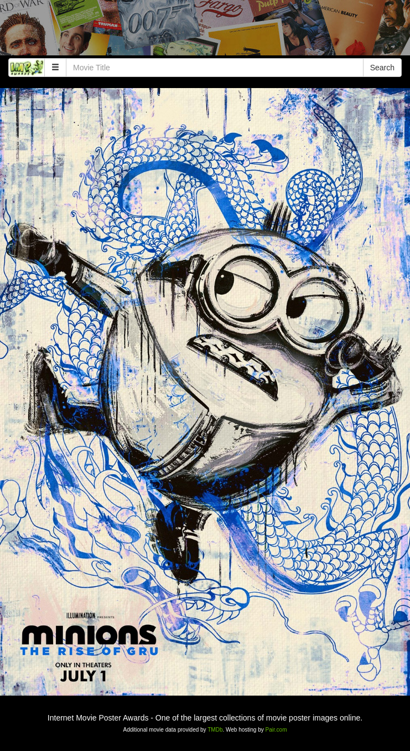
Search (382, 67)
